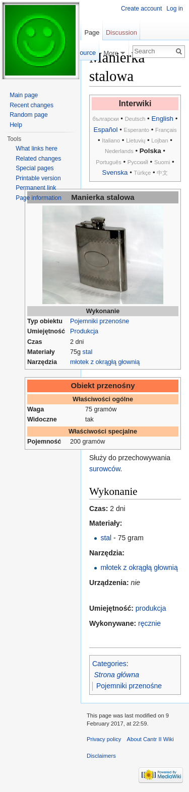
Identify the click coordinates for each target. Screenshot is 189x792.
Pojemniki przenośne (99, 321)
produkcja (151, 608)
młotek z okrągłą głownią (105, 362)
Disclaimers (101, 756)
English (162, 118)
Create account (141, 8)
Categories (109, 664)
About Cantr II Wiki (150, 739)
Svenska (115, 172)
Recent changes (31, 105)
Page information (38, 197)
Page (91, 32)
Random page (28, 114)
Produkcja (84, 331)
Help (16, 124)
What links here (36, 148)
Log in (174, 8)
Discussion (121, 32)
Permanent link (36, 187)
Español (105, 129)
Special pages (34, 168)
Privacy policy (104, 739)
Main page (24, 95)
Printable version (38, 178)
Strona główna (117, 675)
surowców (104, 469)
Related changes (38, 158)
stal (88, 351)
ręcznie (149, 623)
